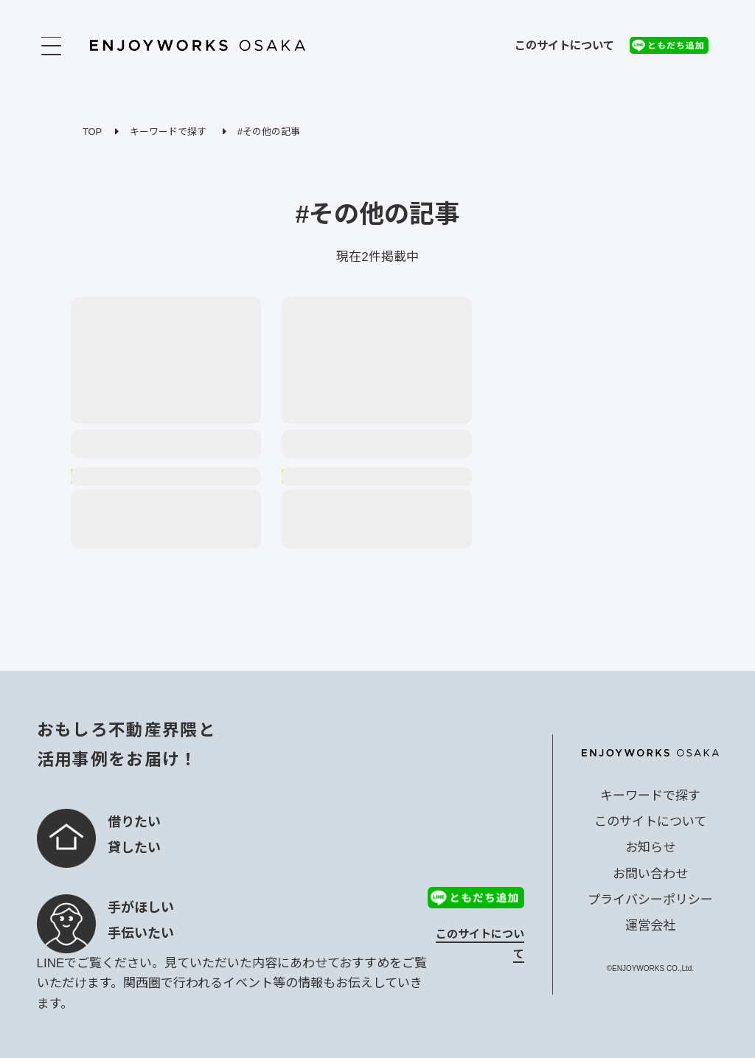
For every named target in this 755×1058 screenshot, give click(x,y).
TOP (92, 131)
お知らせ (650, 848)
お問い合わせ (650, 874)
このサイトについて (564, 45)
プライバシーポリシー (650, 900)
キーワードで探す (168, 131)
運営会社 (650, 926)
